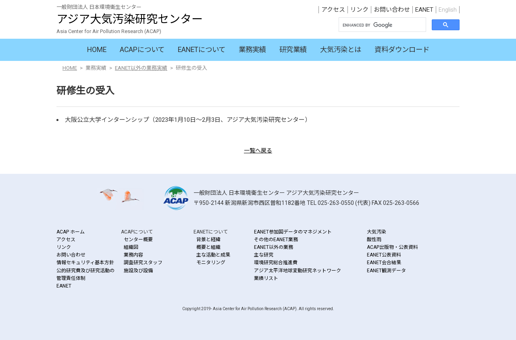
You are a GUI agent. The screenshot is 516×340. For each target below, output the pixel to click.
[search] (381, 25)
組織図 (131, 247)
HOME (96, 50)
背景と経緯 (208, 239)
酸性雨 (374, 239)
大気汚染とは (340, 50)
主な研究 (263, 255)
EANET (424, 9)
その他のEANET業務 (276, 239)
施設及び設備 (138, 270)
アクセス (333, 9)
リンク (359, 9)
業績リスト (266, 278)
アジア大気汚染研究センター (129, 19)
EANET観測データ (386, 270)
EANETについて (201, 50)
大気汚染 (376, 232)
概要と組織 (208, 247)
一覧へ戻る (258, 150)
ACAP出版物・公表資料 (392, 247)
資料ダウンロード (402, 50)
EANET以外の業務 (273, 247)
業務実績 (252, 50)
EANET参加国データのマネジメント (293, 232)
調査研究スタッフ (143, 262)
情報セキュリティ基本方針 (85, 262)
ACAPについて (142, 50)
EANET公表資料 (384, 255)
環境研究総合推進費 (276, 262)
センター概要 (138, 239)
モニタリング (210, 262)
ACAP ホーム (70, 232)
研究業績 (293, 50)
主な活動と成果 (213, 255)
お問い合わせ (392, 9)
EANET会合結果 (384, 262)
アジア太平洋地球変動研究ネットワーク (297, 270)
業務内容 (133, 255)
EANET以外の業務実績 (141, 68)
